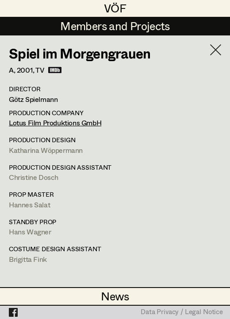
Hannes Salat (29, 204)
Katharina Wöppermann (46, 150)
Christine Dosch (33, 177)
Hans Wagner (30, 231)
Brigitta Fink (28, 259)
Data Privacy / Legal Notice (182, 312)
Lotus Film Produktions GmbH (55, 122)
